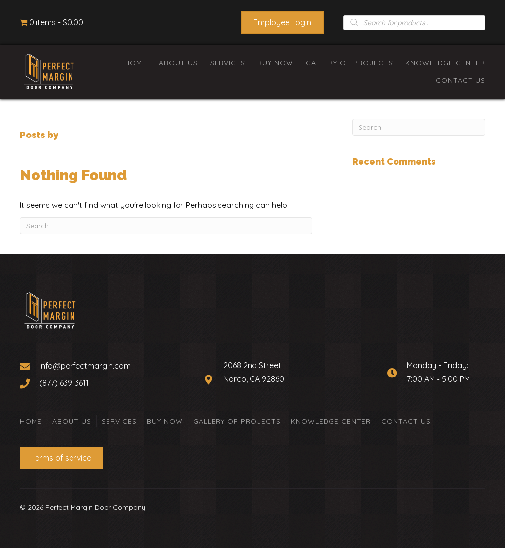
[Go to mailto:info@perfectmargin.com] (107, 365)
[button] (282, 22)
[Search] (166, 225)
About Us (71, 421)
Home (31, 421)
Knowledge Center (331, 421)
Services (119, 421)
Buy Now (165, 421)
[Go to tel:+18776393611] (107, 383)
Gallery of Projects (237, 421)
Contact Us (406, 421)
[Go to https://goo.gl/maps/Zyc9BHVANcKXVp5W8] (286, 379)
